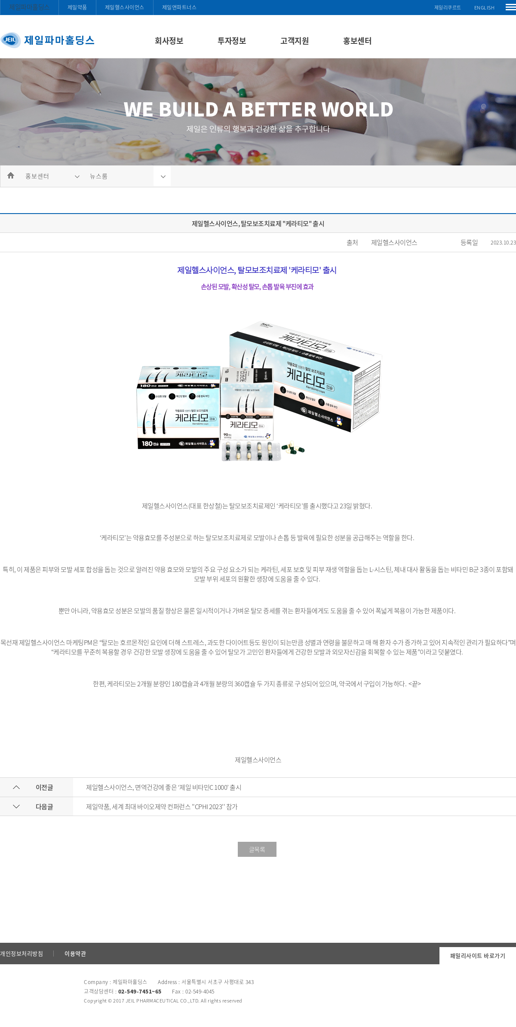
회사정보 (169, 40)
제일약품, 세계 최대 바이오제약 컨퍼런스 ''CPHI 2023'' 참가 (162, 806)
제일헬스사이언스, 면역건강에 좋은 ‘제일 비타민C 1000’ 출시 (163, 787)
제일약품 (77, 7)
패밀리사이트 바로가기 (478, 955)
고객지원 (294, 40)
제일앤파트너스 (179, 7)
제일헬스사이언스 (124, 7)
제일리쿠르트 (447, 7)
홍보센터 (357, 40)
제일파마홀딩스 (29, 7)
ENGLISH (484, 7)
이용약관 (75, 953)
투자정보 (232, 40)
